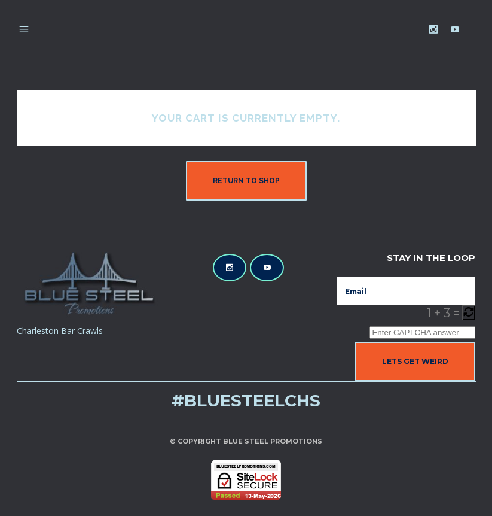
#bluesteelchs (246, 400)
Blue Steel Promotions (272, 441)
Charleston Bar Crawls (60, 330)
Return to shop (246, 181)
